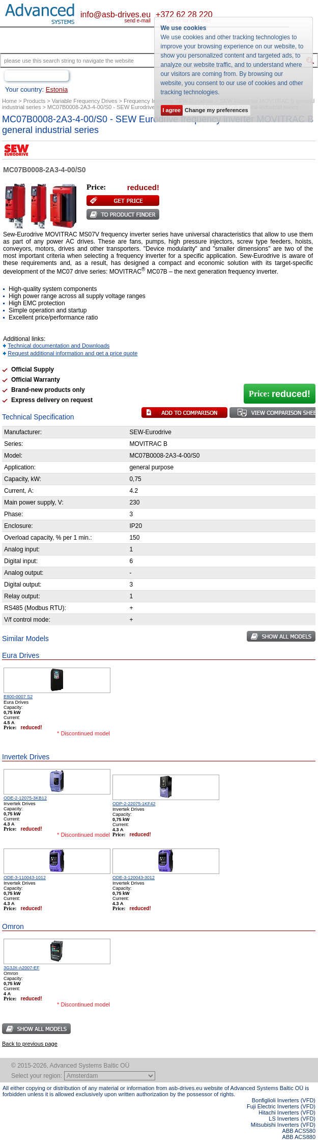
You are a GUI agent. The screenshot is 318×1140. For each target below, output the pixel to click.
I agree (172, 110)
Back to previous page (29, 1044)
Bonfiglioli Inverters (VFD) (283, 1100)
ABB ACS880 (298, 1137)
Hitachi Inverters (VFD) (286, 1112)
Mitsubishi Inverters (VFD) (283, 1125)
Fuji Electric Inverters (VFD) (281, 1106)
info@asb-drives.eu (115, 14)
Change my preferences (216, 110)
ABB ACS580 (298, 1131)
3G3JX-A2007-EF (22, 967)
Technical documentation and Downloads (58, 345)
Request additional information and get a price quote (72, 353)
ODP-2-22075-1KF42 (133, 803)
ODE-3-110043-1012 (25, 877)
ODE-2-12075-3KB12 (25, 798)
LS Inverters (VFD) (292, 1119)
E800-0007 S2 (18, 696)
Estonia (57, 89)
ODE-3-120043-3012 (133, 877)
